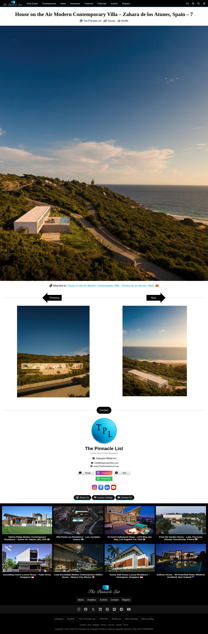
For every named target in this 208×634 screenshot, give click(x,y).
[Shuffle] (192, 3)
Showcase (75, 3)
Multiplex (96, 625)
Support (119, 625)
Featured (88, 3)
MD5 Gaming (131, 619)
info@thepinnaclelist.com (106, 463)
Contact (114, 599)
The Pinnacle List (92, 21)
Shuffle (124, 21)
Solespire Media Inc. (106, 458)
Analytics (91, 599)
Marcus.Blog (147, 619)
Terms (125, 625)
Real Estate (32, 3)
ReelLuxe (116, 619)
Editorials (101, 3)
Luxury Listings (103, 497)
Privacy (104, 625)
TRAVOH (103, 619)
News (63, 3)
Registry (126, 3)
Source (111, 21)
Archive (103, 599)
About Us (82, 497)
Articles (114, 3)
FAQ (89, 625)
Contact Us (125, 497)
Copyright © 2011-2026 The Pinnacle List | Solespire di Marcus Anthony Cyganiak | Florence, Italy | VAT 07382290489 (104, 629)
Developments (49, 3)
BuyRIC (71, 619)
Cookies (83, 625)
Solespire (59, 619)
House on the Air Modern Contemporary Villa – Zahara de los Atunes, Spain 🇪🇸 (113, 285)
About (80, 599)
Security (111, 625)
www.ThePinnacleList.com (106, 466)
